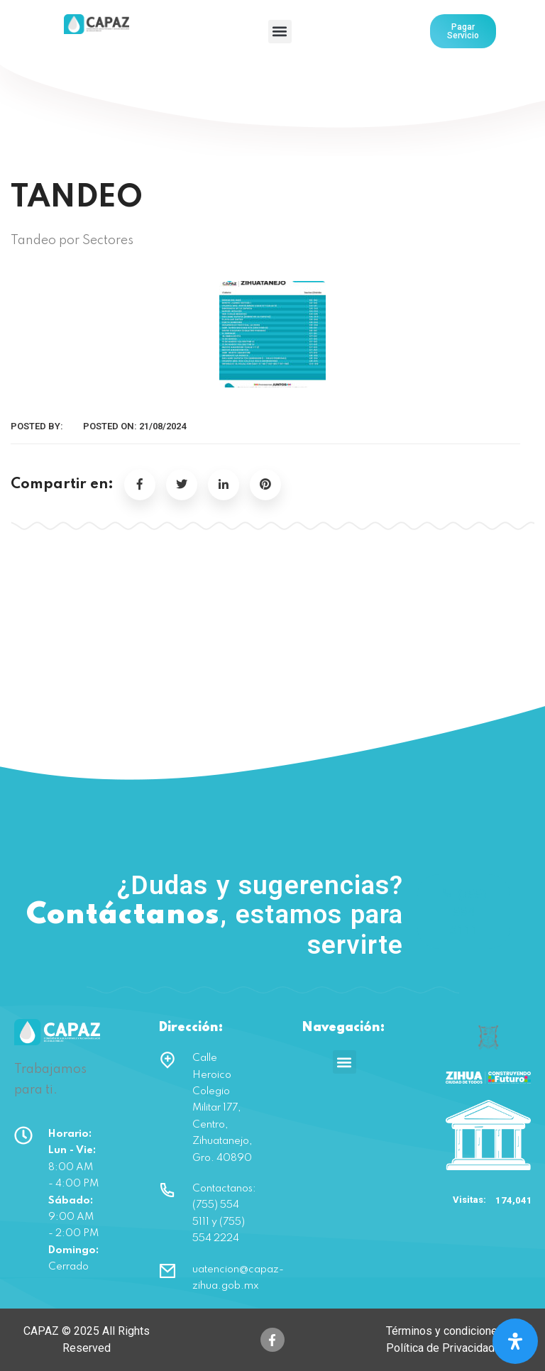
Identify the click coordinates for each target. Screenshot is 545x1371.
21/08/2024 (162, 426)
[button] (280, 31)
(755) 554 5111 (463, 911)
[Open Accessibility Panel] (515, 1341)
